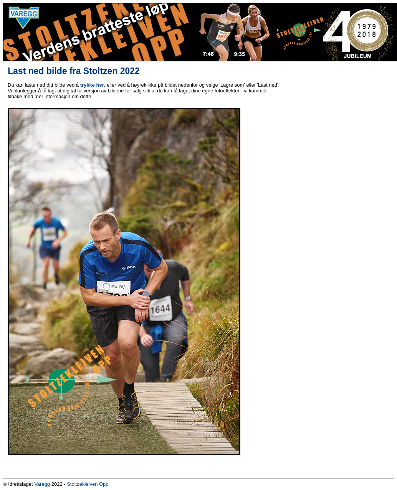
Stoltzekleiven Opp (87, 484)
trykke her (92, 85)
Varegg (42, 484)
